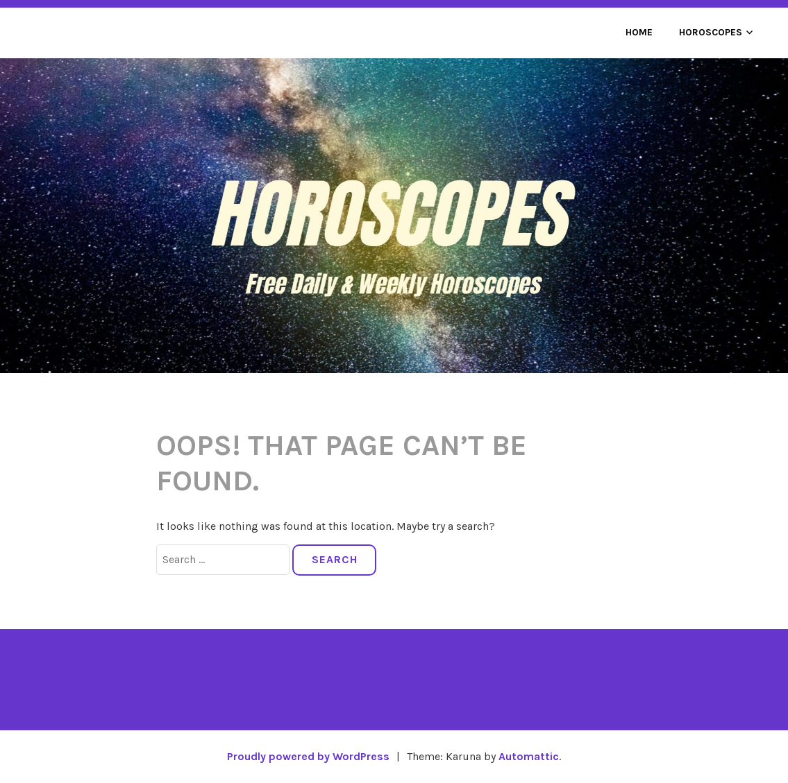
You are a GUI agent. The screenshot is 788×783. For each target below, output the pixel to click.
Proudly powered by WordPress (308, 756)
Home (639, 32)
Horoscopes (710, 32)
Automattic (528, 756)
